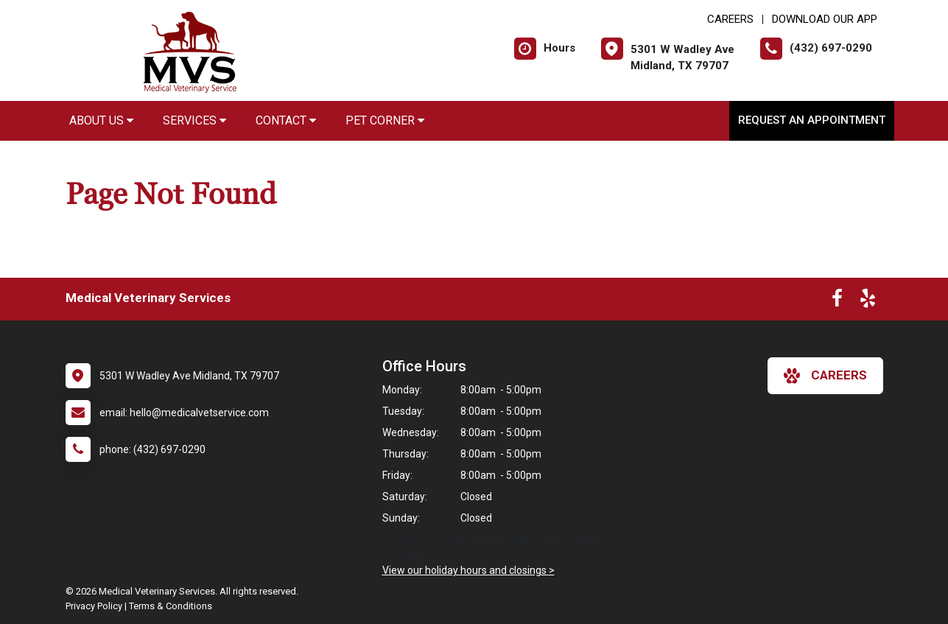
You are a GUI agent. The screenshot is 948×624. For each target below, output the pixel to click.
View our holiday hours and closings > (468, 570)
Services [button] (194, 120)
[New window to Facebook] (837, 301)
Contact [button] (286, 120)
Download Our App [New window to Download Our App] (824, 19)
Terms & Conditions (170, 605)
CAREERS (730, 19)
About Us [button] (101, 120)
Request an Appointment (811, 120)
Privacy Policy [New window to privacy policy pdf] (94, 605)
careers (825, 376)
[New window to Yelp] (867, 301)
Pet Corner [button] (384, 120)
